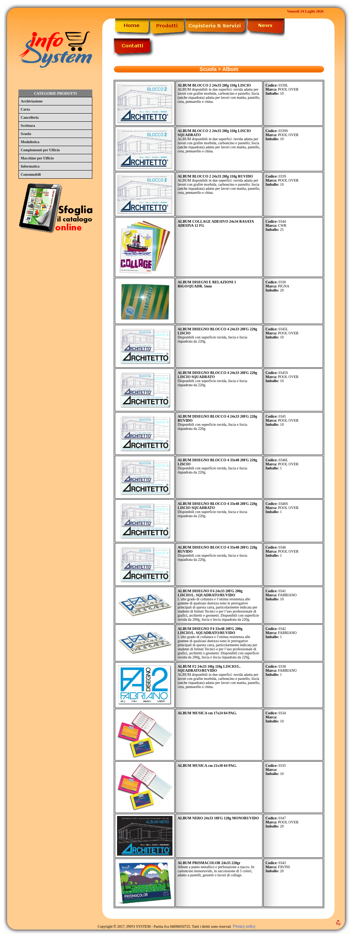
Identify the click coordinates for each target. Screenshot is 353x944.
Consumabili (31, 174)
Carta (25, 109)
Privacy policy (244, 926)
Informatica (30, 166)
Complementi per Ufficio (40, 150)
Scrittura (28, 126)
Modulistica (30, 142)
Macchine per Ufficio (37, 158)
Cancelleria (30, 117)
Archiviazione (31, 101)
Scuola (26, 134)
